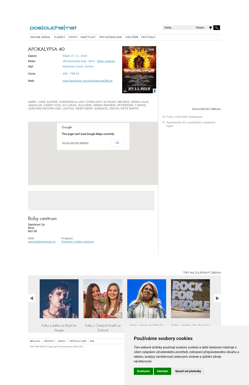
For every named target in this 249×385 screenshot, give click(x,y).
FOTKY (73, 37)
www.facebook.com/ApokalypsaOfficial (88, 80)
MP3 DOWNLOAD (110, 37)
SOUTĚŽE (132, 37)
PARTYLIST (88, 37)
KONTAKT (49, 341)
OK (117, 142)
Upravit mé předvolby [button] (188, 371)
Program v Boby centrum (77, 241)
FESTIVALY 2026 (78, 341)
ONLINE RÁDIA (40, 37)
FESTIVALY (148, 37)
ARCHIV (62, 341)
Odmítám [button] (162, 371)
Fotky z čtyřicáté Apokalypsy (184, 117)
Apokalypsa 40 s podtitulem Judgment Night (190, 124)
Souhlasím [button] (143, 371)
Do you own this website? (75, 143)
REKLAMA (35, 341)
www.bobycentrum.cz (42, 241)
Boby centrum (106, 61)
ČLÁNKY (59, 37)
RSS (92, 341)
